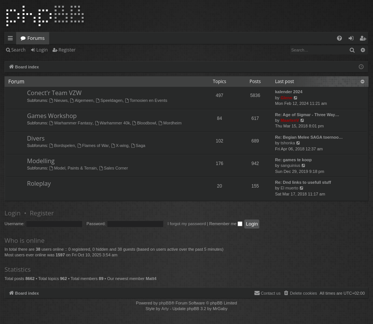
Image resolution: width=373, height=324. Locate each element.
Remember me (225, 223)
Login (42, 50)
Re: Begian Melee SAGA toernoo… (309, 137)
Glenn (286, 97)
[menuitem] (339, 38)
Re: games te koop (293, 159)
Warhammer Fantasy (70, 123)
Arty (165, 308)
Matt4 (151, 278)
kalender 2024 (288, 91)
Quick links (12, 39)
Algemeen (81, 100)
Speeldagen (109, 100)
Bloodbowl (144, 123)
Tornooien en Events (146, 100)
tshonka (288, 143)
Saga (138, 145)
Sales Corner (113, 168)
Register (67, 50)
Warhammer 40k (112, 123)
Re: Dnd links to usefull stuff (303, 182)
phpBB (165, 303)
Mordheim (170, 123)
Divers (36, 138)
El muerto (289, 188)
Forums (36, 38)
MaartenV (290, 120)
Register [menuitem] (364, 39)
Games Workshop (52, 116)
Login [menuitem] (352, 39)
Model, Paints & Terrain (72, 168)
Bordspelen (62, 145)
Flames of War (93, 145)
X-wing (119, 145)
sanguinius (291, 165)
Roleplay (39, 183)
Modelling (40, 161)
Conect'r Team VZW (54, 93)
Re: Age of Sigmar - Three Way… (307, 114)
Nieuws (58, 100)
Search (18, 50)
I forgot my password (186, 223)
